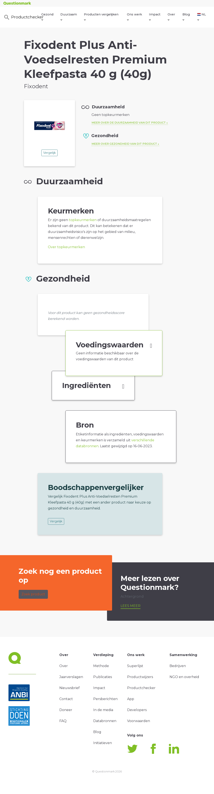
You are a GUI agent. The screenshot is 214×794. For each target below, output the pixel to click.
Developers (137, 710)
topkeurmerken (83, 220)
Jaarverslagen (71, 677)
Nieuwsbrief (69, 688)
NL (201, 16)
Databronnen (104, 721)
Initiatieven (102, 743)
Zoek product (33, 594)
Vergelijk (49, 153)
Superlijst (135, 666)
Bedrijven (178, 666)
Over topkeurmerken (66, 247)
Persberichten (105, 699)
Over (171, 16)
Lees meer (130, 606)
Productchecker (22, 17)
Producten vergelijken (101, 16)
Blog (186, 16)
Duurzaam (68, 16)
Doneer (65, 710)
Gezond (47, 16)
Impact (154, 16)
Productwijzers (140, 677)
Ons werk (134, 16)
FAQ (63, 721)
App (130, 699)
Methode (101, 666)
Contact (66, 699)
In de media (103, 710)
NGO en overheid (184, 677)
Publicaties (102, 677)
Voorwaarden (138, 721)
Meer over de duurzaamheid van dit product (129, 122)
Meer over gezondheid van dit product (124, 143)
